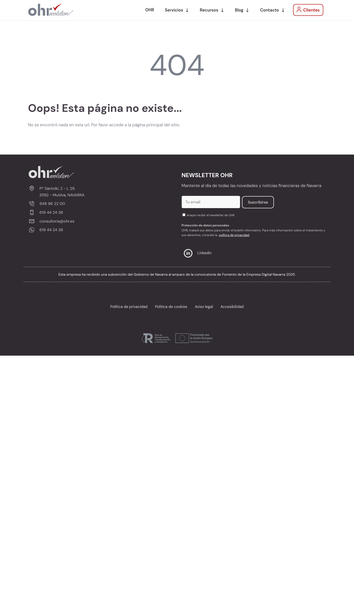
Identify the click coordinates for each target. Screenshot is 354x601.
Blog (239, 10)
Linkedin (197, 252)
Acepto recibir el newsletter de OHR (208, 215)
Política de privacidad (128, 306)
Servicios (174, 10)
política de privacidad (234, 235)
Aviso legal (204, 306)
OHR (149, 10)
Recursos (209, 10)
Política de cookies (171, 306)
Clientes (307, 9)
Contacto (269, 10)
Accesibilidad (233, 306)
